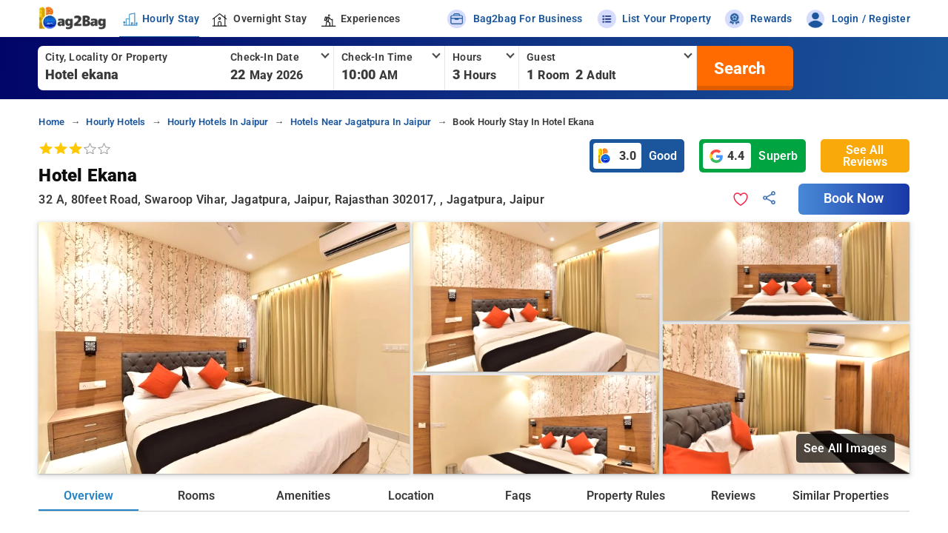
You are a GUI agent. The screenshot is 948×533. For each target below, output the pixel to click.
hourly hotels (115, 121)
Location (411, 496)
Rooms (196, 496)
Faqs (518, 496)
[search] (737, 68)
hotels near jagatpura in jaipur (361, 121)
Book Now (854, 198)
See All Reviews (865, 156)
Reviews (733, 496)
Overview (88, 496)
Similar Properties (840, 496)
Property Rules (626, 496)
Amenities (303, 496)
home (51, 121)
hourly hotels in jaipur (217, 121)
